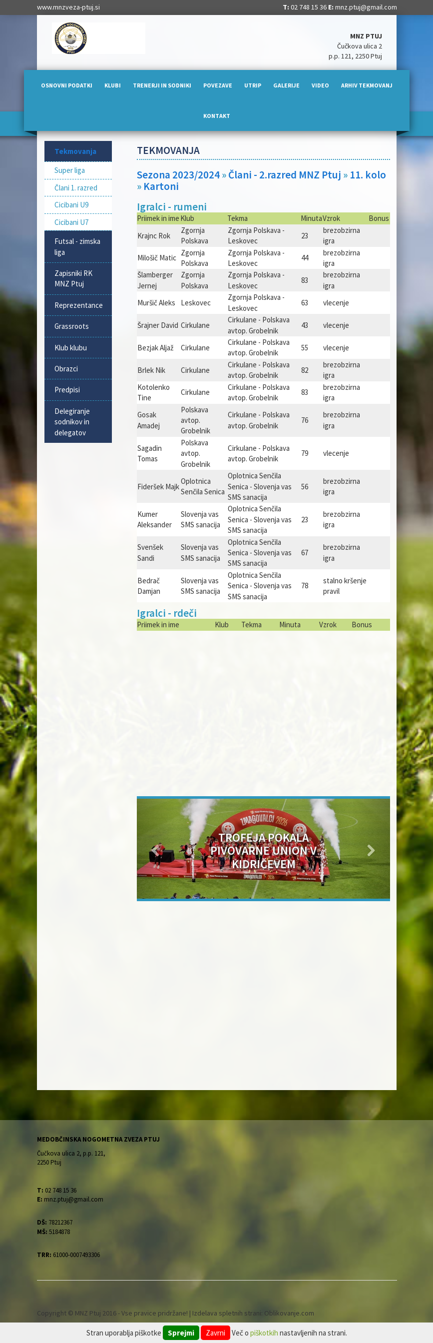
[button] (156, 849)
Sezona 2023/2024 (178, 174)
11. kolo (368, 174)
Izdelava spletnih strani (226, 1313)
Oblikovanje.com (289, 1313)
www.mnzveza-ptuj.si (68, 6)
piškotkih (264, 1333)
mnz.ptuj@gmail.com (366, 6)
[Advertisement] (263, 711)
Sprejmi (181, 1333)
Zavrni (215, 1333)
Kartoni (161, 186)
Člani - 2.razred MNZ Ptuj (285, 174)
